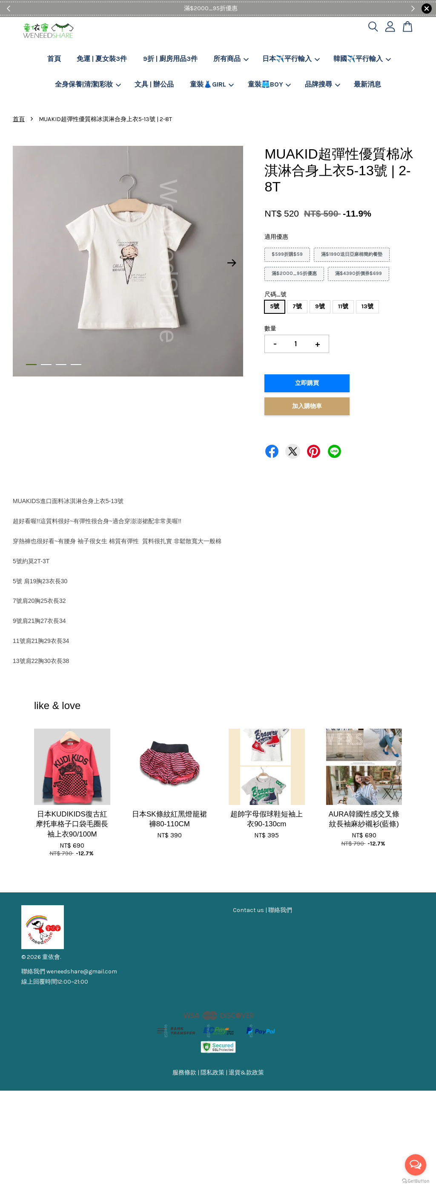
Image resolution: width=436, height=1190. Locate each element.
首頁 (54, 59)
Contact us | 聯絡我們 (262, 910)
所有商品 (231, 59)
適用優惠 (276, 236)
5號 (274, 306)
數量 (270, 328)
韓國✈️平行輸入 (362, 59)
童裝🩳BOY (269, 84)
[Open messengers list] (415, 1165)
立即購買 (307, 383)
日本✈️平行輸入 (291, 59)
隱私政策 (212, 1072)
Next (231, 262)
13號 (367, 306)
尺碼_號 (275, 294)
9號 (320, 306)
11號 (343, 306)
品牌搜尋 (322, 84)
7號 (297, 306)
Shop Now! (243, 8)
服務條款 (184, 1072)
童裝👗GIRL (212, 84)
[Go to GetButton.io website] (415, 1181)
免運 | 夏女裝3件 (102, 59)
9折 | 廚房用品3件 (170, 59)
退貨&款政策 (246, 1072)
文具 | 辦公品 (154, 84)
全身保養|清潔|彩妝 (88, 84)
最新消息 (367, 84)
